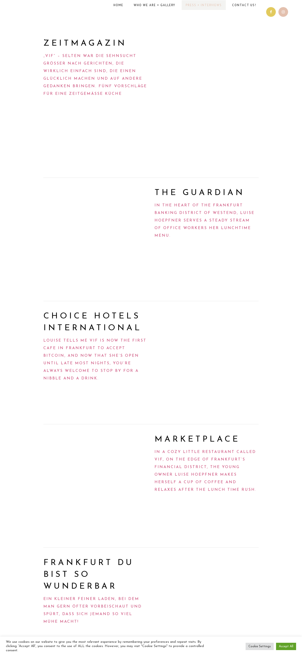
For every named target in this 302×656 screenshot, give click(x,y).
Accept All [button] (286, 646)
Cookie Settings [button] (259, 646)
